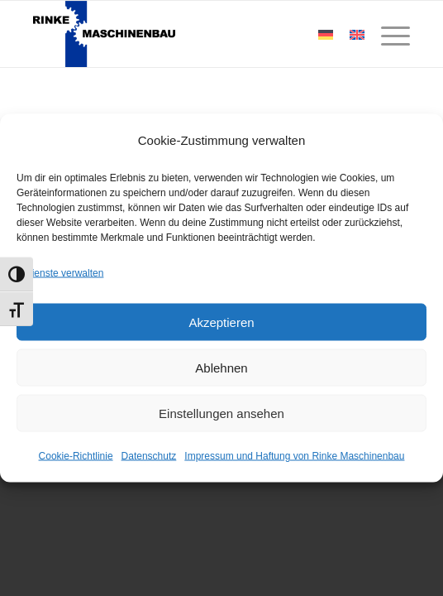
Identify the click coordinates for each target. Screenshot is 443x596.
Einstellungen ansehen (221, 413)
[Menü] (387, 34)
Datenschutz (149, 456)
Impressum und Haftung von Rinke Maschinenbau (294, 456)
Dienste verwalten (64, 273)
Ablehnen (221, 367)
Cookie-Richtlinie (76, 456)
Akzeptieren (221, 322)
